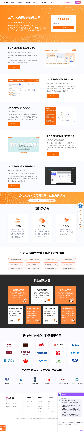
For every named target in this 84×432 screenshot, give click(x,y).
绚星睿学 (20, 2)
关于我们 (51, 2)
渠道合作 (40, 406)
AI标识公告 (51, 411)
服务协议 (50, 401)
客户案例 (44, 2)
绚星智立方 (36, 2)
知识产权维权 (51, 406)
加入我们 (40, 411)
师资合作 (40, 404)
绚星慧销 (28, 2)
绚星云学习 (29, 401)
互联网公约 (51, 409)
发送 (81, 430)
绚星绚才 (13, 2)
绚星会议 (29, 406)
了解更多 (12, 299)
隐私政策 (50, 404)
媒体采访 (40, 409)
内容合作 (40, 401)
